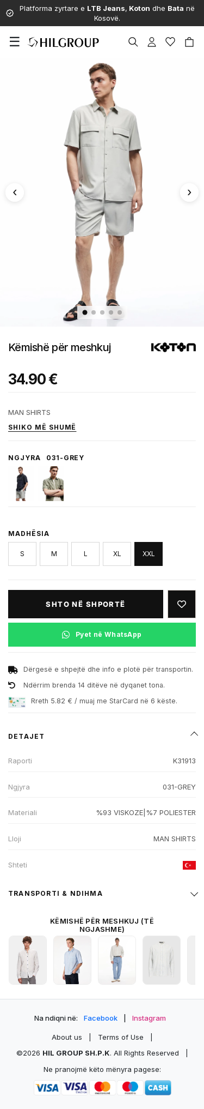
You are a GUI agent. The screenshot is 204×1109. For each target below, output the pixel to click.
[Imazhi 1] (84, 312)
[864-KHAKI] (51, 483)
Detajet (26, 736)
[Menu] (15, 42)
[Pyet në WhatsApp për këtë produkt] (102, 635)
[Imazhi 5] (120, 312)
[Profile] (151, 42)
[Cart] (189, 42)
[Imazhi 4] (111, 312)
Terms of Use (121, 1037)
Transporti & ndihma (55, 893)
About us (67, 1037)
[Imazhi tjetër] (189, 192)
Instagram (149, 1018)
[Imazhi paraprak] (14, 192)
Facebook (101, 1018)
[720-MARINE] (21, 483)
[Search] (133, 42)
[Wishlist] (170, 42)
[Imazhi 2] (93, 312)
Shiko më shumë (42, 427)
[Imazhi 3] (102, 312)
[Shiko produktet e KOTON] (173, 347)
